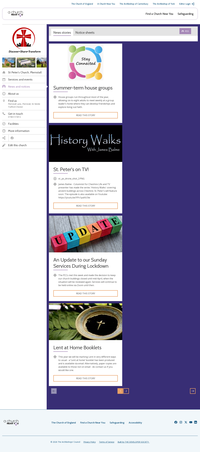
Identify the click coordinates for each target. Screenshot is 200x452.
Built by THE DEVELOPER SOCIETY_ (134, 442)
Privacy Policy (89, 442)
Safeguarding (185, 13)
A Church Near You (106, 4)
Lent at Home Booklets (77, 348)
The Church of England (82, 4)
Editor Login (186, 4)
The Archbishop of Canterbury (133, 4)
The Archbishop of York (164, 4)
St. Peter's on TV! (71, 169)
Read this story (85, 115)
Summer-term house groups (82, 88)
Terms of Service (106, 442)
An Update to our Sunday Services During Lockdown (80, 263)
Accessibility (135, 422)
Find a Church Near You (159, 13)
